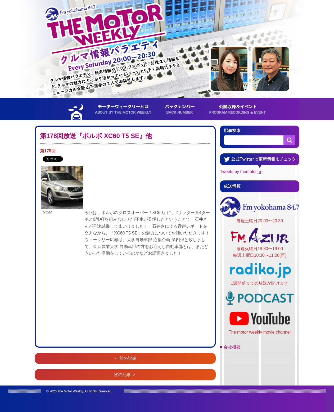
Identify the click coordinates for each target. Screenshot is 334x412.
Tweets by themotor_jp (241, 171)
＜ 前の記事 (125, 358)
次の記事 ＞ (125, 374)
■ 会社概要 (230, 347)
